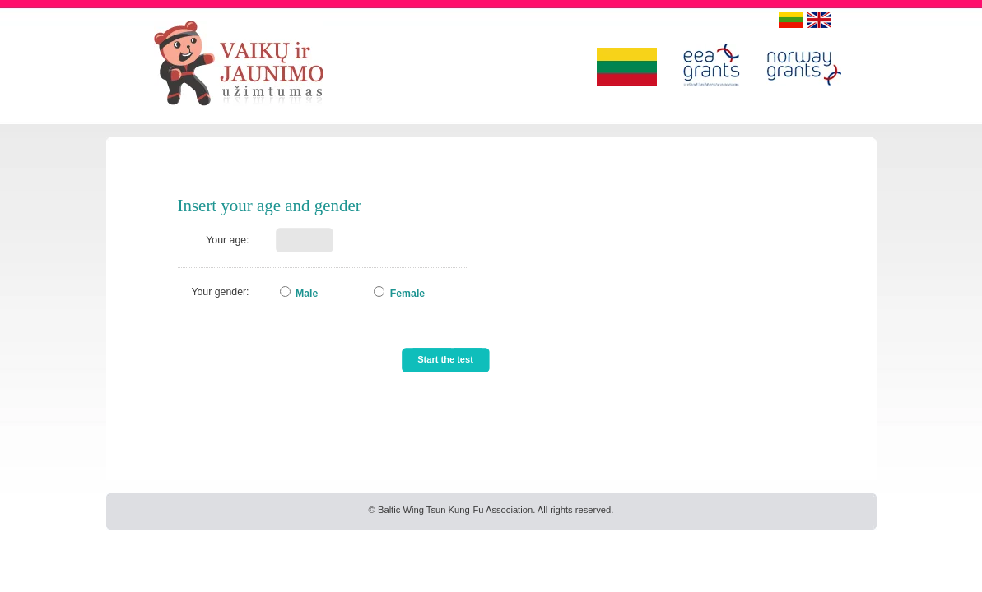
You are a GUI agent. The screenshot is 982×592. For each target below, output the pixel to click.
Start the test (445, 359)
